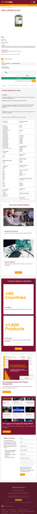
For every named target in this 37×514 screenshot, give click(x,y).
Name (21, 438)
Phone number (23, 454)
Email (21, 442)
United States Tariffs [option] (22, 511)
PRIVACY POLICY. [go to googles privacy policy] (29, 479)
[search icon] (32, 2)
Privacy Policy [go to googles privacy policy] (22, 502)
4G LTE (14, 7)
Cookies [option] (26, 509)
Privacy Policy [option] (3, 509)
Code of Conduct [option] (13, 511)
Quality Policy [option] (20, 509)
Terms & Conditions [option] (5, 511)
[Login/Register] (34, 2)
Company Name (23, 446)
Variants (2, 61)
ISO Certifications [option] (4, 513)
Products (4, 7)
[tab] (3, 85)
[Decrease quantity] (2, 75)
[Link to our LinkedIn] (2, 506)
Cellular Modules (9, 7)
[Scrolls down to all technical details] (2, 59)
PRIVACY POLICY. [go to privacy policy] (26, 471)
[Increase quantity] (18, 75)
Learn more (25, 5)
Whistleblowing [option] (31, 511)
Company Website (24, 450)
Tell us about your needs (24, 458)
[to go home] (8, 2)
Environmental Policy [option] (12, 509)
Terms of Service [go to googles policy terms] (33, 479)
